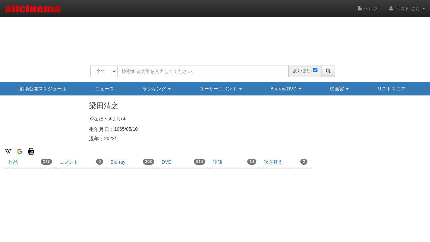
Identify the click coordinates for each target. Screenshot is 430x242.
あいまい (302, 70)
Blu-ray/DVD (285, 88)
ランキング (156, 88)
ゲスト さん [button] (406, 8)
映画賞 (339, 88)
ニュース (104, 88)
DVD (183, 162)
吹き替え (285, 162)
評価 (234, 162)
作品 (30, 162)
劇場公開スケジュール (43, 88)
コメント (81, 162)
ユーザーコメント (221, 88)
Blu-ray (132, 162)
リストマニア (391, 88)
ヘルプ (368, 8)
